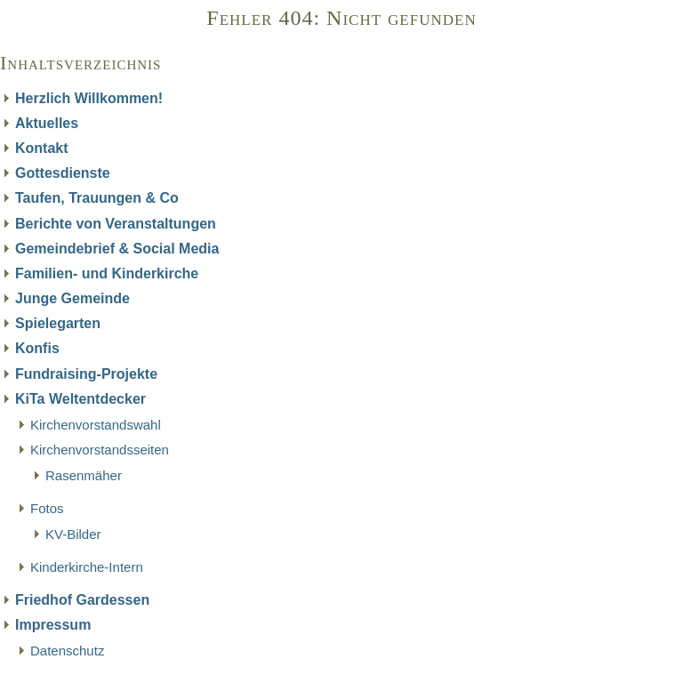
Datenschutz (67, 650)
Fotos (47, 508)
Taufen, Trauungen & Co (97, 197)
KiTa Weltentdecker (80, 398)
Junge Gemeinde (72, 298)
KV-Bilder (73, 534)
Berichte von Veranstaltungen (115, 223)
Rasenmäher (83, 475)
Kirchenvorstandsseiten (99, 449)
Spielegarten (57, 323)
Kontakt (41, 148)
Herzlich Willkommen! (89, 98)
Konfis (37, 348)
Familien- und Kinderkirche (106, 273)
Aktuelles (46, 123)
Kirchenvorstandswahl (95, 424)
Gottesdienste (62, 173)
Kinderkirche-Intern (86, 567)
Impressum (53, 624)
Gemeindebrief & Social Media (117, 248)
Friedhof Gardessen (82, 599)
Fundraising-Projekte (86, 374)
